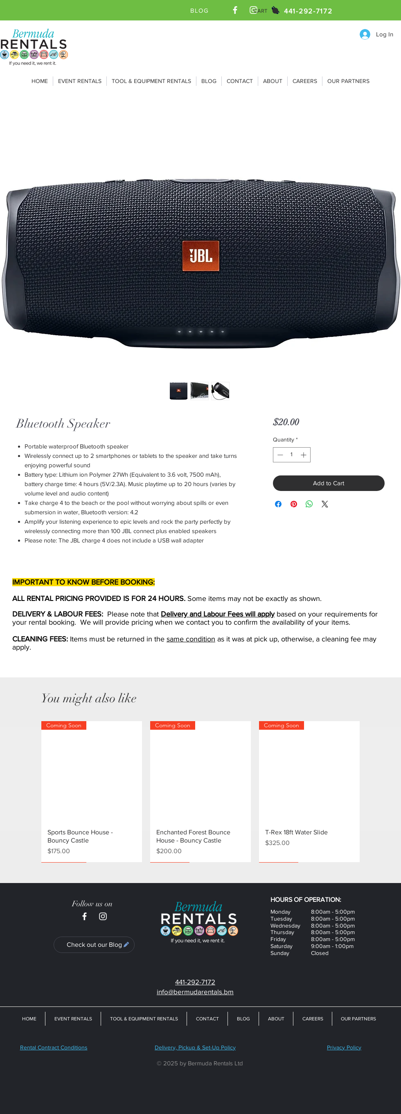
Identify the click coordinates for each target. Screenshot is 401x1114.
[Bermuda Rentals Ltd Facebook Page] (235, 10)
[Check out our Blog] (94, 945)
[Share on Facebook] (278, 504)
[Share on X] (325, 504)
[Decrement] (279, 455)
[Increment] (304, 455)
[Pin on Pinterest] (294, 504)
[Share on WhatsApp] (309, 504)
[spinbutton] (291, 455)
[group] (200, 792)
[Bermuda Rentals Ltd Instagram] (103, 916)
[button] (266, 11)
